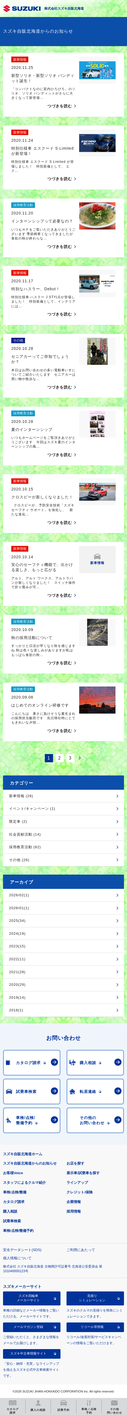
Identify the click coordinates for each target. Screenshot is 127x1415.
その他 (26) (19, 860)
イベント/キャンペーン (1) (32, 808)
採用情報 (74, 1211)
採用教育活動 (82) (25, 847)
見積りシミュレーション (92, 1298)
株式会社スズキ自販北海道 (64, 8)
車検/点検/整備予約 (18, 1231)
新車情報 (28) (21, 796)
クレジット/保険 (80, 1192)
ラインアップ (77, 1182)
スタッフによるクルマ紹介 (24, 1182)
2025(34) (17, 921)
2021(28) (17, 972)
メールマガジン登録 (28, 1327)
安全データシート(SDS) (22, 1250)
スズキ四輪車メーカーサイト (28, 1298)
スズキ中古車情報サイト (28, 1353)
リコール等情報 (92, 1327)
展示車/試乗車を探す (83, 1173)
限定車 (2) (18, 821)
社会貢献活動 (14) (25, 834)
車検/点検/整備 (14, 1192)
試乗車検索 (12, 1221)
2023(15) (17, 946)
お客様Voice (13, 1173)
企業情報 (74, 1202)
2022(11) (17, 959)
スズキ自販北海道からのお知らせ (30, 1163)
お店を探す (75, 1163)
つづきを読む (59, 106)
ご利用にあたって (81, 1250)
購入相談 (10, 1211)
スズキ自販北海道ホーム (22, 1154)
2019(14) (17, 997)
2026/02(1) (19, 895)
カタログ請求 (13, 1202)
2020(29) (17, 985)
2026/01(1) (19, 908)
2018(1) (16, 1010)
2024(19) (17, 933)
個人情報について (17, 1258)
